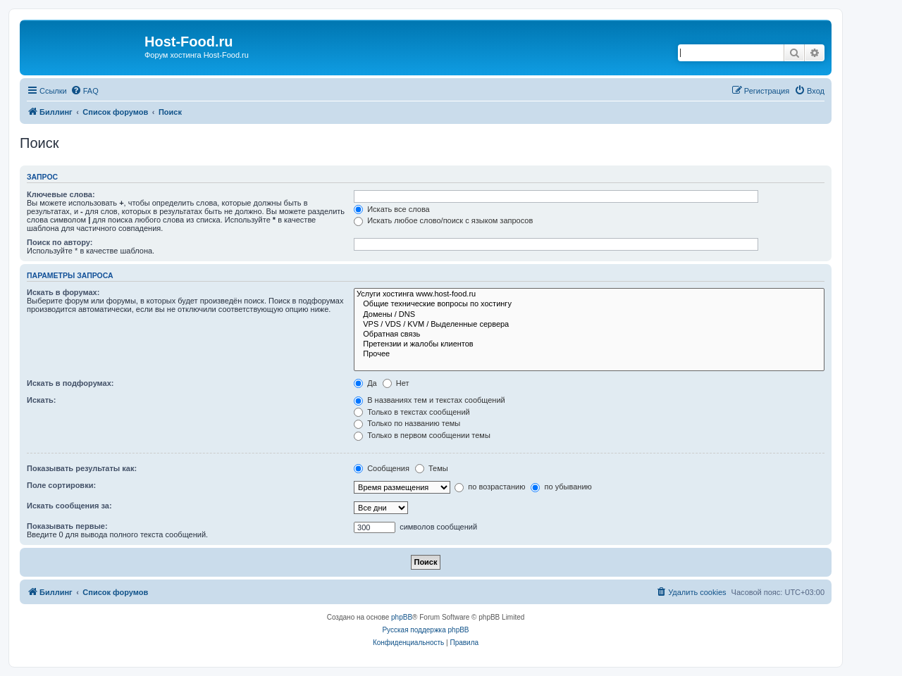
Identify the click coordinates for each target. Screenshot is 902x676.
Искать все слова (392, 209)
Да (365, 383)
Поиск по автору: (59, 242)
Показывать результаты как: (82, 468)
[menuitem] (84, 90)
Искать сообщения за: (69, 505)
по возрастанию (490, 486)
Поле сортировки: (61, 485)
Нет (396, 383)
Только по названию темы (407, 423)
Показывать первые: (67, 526)
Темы (431, 468)
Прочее (589, 354)
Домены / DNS (589, 315)
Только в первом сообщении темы (422, 435)
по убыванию (561, 486)
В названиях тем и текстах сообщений (429, 400)
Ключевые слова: (61, 194)
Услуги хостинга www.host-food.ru (589, 294)
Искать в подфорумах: (70, 383)
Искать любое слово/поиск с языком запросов (443, 220)
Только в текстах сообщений (412, 412)
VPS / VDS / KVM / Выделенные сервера (589, 325)
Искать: (41, 400)
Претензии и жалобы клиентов (589, 344)
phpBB (401, 617)
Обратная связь (589, 334)
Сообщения (381, 468)
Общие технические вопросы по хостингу (589, 304)
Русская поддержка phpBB (425, 630)
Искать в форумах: (63, 292)
